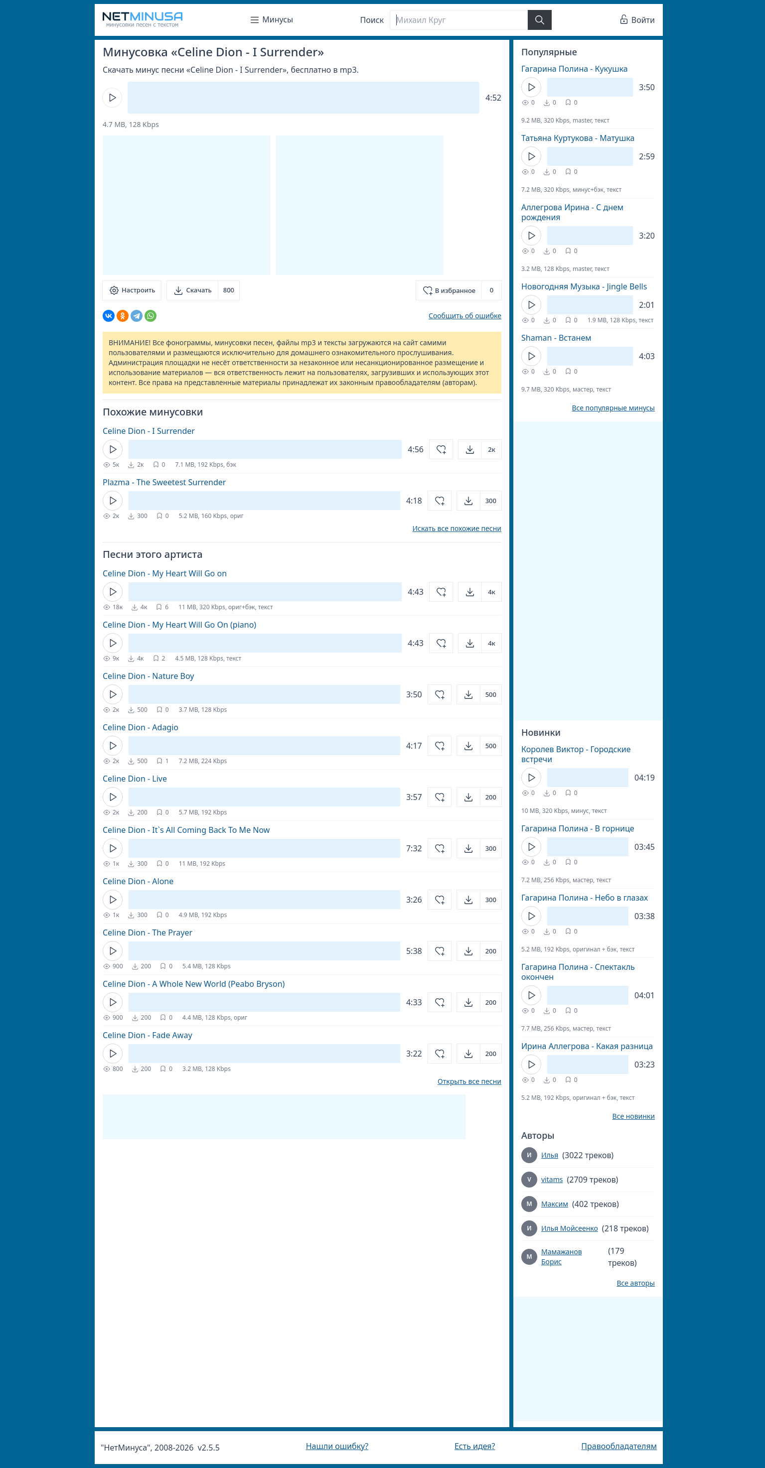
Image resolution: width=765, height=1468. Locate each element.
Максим (554, 1203)
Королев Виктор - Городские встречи (576, 754)
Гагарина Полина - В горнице (577, 828)
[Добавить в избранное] (458, 290)
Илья (549, 1155)
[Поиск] (458, 20)
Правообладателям (619, 1446)
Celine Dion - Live (135, 779)
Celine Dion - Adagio (140, 727)
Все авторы (635, 1283)
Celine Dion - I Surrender (149, 431)
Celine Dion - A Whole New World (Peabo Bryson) (194, 984)
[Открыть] (480, 449)
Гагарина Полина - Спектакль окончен (578, 972)
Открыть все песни (469, 1081)
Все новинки (633, 1116)
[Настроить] (132, 290)
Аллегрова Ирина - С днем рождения (572, 212)
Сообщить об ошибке (465, 315)
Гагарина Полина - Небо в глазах (584, 898)
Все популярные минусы (613, 407)
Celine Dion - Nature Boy (148, 676)
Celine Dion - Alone (138, 881)
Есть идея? (475, 1446)
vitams (552, 1179)
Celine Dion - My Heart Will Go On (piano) (179, 625)
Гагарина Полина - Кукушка (574, 69)
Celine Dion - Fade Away (147, 1035)
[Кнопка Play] (112, 97)
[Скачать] (203, 290)
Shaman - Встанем (556, 338)
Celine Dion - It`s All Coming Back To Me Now (186, 830)
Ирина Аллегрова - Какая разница (587, 1046)
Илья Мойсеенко (569, 1228)
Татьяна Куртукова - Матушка (577, 138)
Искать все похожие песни (456, 528)
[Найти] (540, 20)
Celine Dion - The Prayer (147, 932)
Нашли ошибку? (337, 1446)
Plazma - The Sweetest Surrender (164, 482)
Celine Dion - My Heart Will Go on (165, 573)
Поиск (372, 19)
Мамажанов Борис (561, 1256)
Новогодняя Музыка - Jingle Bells (584, 286)
